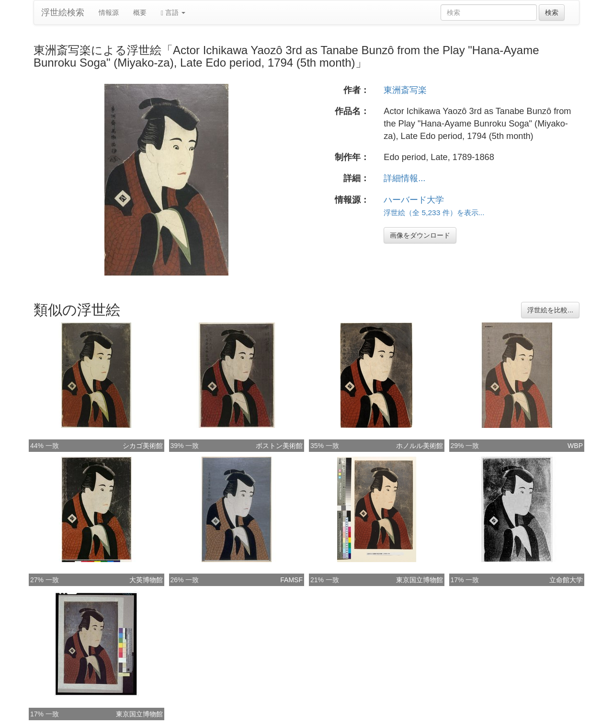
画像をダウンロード (420, 235)
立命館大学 (566, 580)
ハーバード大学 (414, 200)
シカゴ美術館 (143, 445)
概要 (140, 12)
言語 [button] (173, 13)
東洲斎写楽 (405, 90)
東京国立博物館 (419, 580)
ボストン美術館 (279, 445)
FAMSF (291, 580)
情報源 (109, 12)
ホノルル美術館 (419, 445)
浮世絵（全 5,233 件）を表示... (434, 212)
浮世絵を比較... (550, 310)
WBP (575, 445)
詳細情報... (404, 178)
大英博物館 (146, 580)
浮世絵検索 (62, 12)
